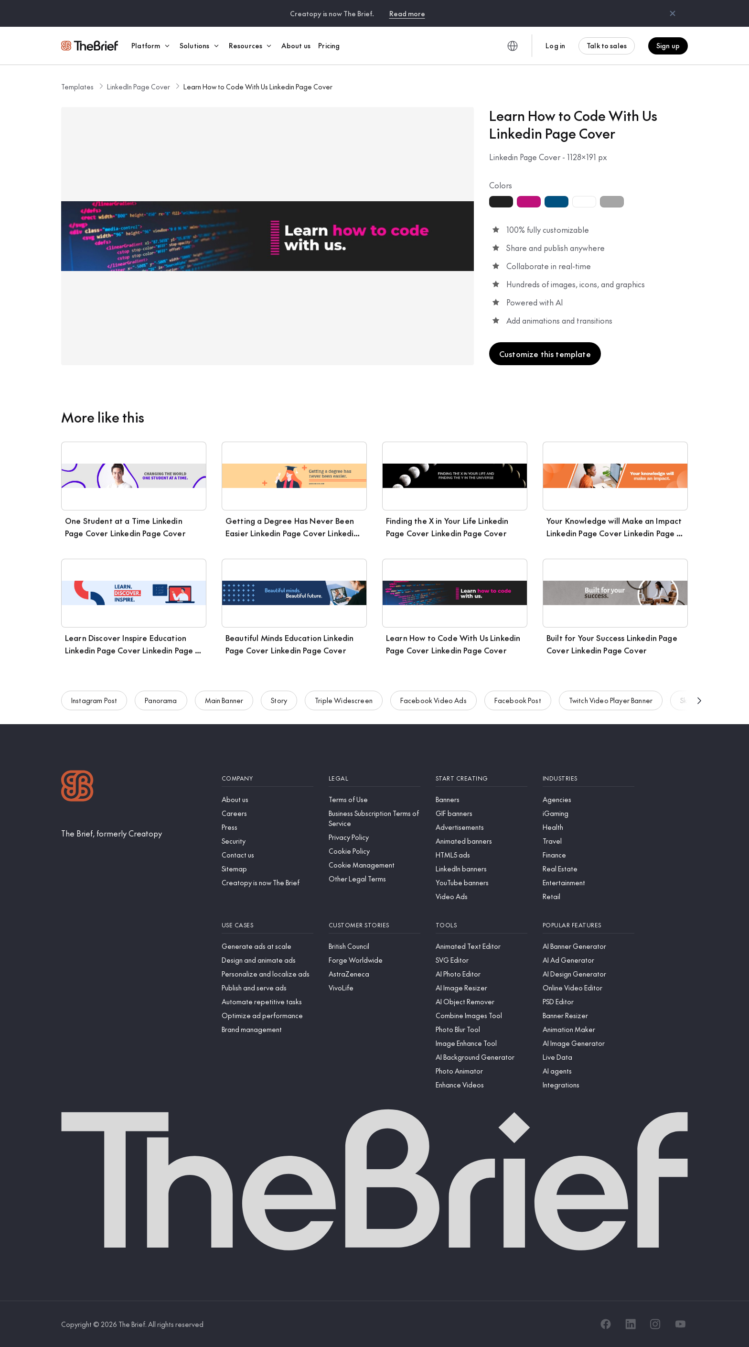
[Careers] (267, 813)
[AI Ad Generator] (588, 960)
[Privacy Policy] (374, 837)
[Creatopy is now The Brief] (267, 883)
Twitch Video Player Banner (611, 703)
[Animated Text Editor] (481, 946)
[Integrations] (588, 1085)
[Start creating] (481, 778)
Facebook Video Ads (433, 703)
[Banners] (481, 799)
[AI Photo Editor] (481, 974)
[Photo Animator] (481, 1071)
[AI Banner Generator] (588, 946)
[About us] (267, 799)
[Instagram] (655, 1324)
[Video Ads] (481, 896)
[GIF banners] (481, 813)
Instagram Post (94, 703)
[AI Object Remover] (481, 1002)
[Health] (588, 827)
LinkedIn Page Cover (138, 86)
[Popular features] (588, 925)
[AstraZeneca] (374, 974)
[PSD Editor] (588, 1002)
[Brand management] (267, 1029)
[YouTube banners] (481, 883)
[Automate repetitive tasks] (267, 1002)
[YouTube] (680, 1324)
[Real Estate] (588, 869)
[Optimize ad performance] (267, 1015)
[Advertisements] (481, 827)
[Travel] (588, 841)
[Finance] (588, 855)
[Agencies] (588, 799)
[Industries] (588, 778)
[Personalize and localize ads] (267, 974)
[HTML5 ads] (481, 855)
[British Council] (374, 946)
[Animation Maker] (588, 1029)
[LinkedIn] (630, 1324)
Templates (77, 86)
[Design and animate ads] (267, 960)
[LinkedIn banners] (481, 869)
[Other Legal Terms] (374, 879)
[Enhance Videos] (481, 1085)
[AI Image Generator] (588, 1043)
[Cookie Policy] (374, 851)
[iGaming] (588, 813)
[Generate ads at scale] (267, 946)
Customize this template (545, 353)
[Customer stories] (374, 925)
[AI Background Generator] (481, 1057)
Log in (555, 45)
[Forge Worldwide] (374, 960)
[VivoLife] (374, 988)
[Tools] (481, 925)
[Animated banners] (481, 841)
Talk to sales (607, 45)
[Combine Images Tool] (481, 1015)
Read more (407, 13)
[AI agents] (588, 1071)
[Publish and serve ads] (267, 988)
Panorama (161, 703)
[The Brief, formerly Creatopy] (111, 833)
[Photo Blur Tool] (481, 1029)
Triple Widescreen (344, 703)
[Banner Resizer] (588, 1015)
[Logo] (77, 787)
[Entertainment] (588, 883)
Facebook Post (517, 703)
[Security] (267, 841)
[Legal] (374, 778)
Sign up (668, 45)
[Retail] (588, 896)
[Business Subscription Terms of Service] (374, 818)
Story (279, 703)
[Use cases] (267, 925)
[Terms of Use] (374, 799)
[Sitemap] (267, 869)
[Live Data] (588, 1057)
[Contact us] (267, 855)
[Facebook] (605, 1324)
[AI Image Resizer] (481, 988)
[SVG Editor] (481, 960)
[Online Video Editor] (588, 988)
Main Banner (224, 703)
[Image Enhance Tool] (481, 1043)
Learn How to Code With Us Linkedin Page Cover (257, 86)
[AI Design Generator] (588, 974)
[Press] (267, 827)
